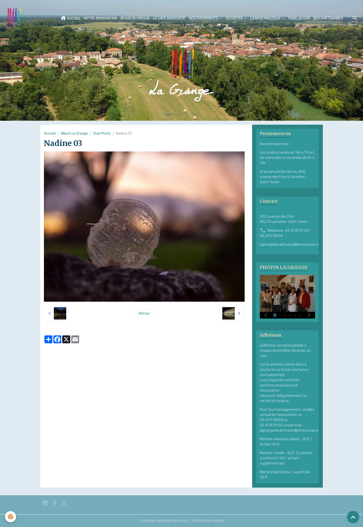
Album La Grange (74, 133)
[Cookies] (10, 516)
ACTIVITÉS (234, 18)
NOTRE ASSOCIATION (100, 18)
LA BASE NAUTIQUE (265, 18)
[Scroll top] (353, 517)
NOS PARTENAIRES (328, 18)
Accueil (50, 133)
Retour (144, 313)
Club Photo (102, 133)
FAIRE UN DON (299, 18)
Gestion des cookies (208, 521)
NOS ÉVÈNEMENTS (204, 18)
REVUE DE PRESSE (135, 18)
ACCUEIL (70, 18)
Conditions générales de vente (163, 521)
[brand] (15, 18)
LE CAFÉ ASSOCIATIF (169, 18)
